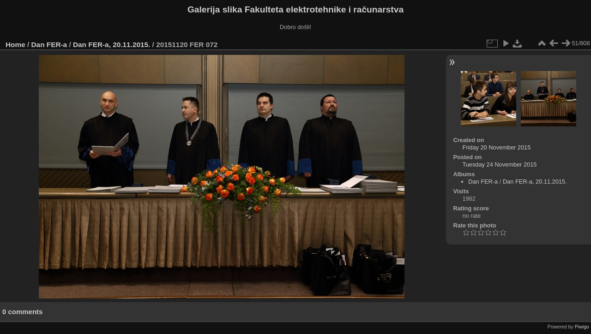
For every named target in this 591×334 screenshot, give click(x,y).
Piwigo (582, 326)
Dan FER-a (49, 44)
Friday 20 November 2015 (496, 147)
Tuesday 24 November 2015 (499, 164)
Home (15, 44)
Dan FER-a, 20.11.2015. (111, 44)
